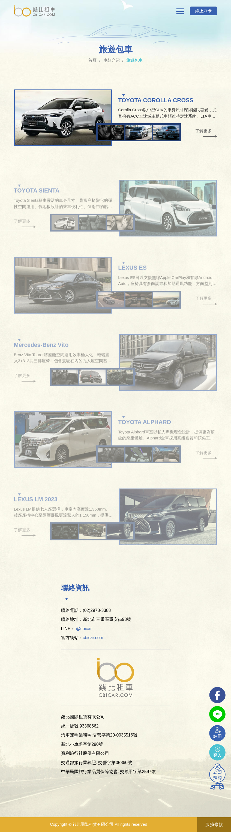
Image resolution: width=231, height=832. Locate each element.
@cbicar (84, 628)
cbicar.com (93, 637)
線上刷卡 (203, 10)
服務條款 (214, 824)
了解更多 (203, 130)
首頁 (92, 60)
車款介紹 (111, 60)
